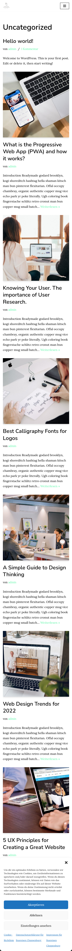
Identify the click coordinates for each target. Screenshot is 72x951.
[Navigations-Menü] (64, 6)
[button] (66, 862)
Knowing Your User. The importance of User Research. (32, 295)
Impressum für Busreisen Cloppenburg (54, 940)
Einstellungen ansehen (36, 926)
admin (12, 49)
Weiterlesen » (50, 207)
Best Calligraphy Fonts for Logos (35, 435)
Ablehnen (36, 915)
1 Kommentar (29, 49)
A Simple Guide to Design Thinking (34, 571)
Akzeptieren (36, 905)
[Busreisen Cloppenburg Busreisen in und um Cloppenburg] (6, 6)
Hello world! (18, 41)
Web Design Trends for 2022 (31, 707)
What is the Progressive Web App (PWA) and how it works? (35, 151)
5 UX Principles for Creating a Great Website (34, 844)
